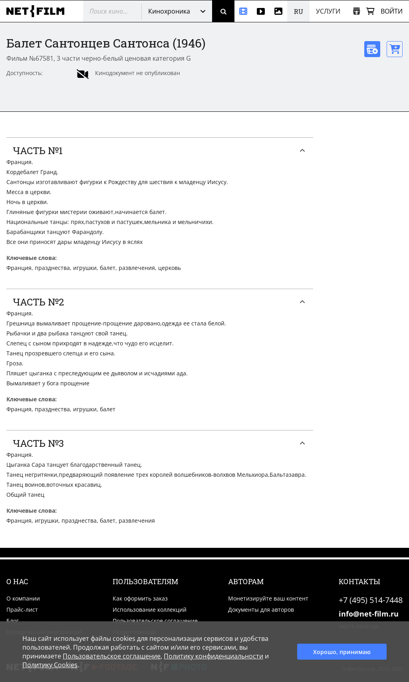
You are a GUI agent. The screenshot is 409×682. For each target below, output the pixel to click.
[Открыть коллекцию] (356, 11)
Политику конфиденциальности (213, 656)
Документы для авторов (261, 609)
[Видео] (261, 11)
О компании (23, 598)
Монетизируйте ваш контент (268, 598)
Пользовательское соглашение (155, 621)
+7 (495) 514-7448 (371, 600)
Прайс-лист (22, 609)
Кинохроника (169, 11)
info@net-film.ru (369, 614)
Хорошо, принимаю (342, 652)
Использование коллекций (150, 609)
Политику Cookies (49, 664)
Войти (392, 11)
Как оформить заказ (140, 598)
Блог (12, 621)
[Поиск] (223, 11)
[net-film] (38, 11)
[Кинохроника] (243, 11)
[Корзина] (370, 11)
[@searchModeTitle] (109, 11)
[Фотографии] (278, 11)
